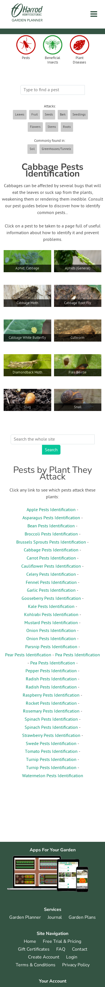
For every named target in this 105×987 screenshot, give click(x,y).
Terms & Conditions (35, 965)
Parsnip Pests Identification (51, 647)
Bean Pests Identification (51, 526)
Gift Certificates (34, 949)
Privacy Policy (76, 965)
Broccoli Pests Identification (51, 534)
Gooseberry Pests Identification (51, 598)
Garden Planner (25, 917)
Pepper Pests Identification (51, 671)
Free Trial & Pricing (62, 941)
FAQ (60, 949)
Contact (79, 949)
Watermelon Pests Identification (52, 776)
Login (71, 957)
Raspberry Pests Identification (51, 695)
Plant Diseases (79, 60)
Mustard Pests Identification (51, 623)
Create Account (43, 957)
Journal (55, 917)
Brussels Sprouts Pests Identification (51, 542)
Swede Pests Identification (51, 744)
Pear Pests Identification (28, 655)
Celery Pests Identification (51, 574)
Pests (26, 58)
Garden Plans (82, 917)
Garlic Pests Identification (51, 590)
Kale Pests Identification (51, 607)
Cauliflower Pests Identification (51, 566)
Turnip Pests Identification (51, 760)
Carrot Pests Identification (51, 558)
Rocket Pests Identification (51, 703)
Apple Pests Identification (51, 510)
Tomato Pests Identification (51, 752)
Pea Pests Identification (77, 655)
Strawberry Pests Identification (51, 736)
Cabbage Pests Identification (51, 550)
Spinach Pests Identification (51, 719)
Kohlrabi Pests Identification (51, 615)
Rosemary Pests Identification (51, 711)
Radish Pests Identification (51, 679)
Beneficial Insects (52, 60)
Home (30, 941)
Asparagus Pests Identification (51, 518)
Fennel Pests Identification (51, 583)
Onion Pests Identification (51, 631)
